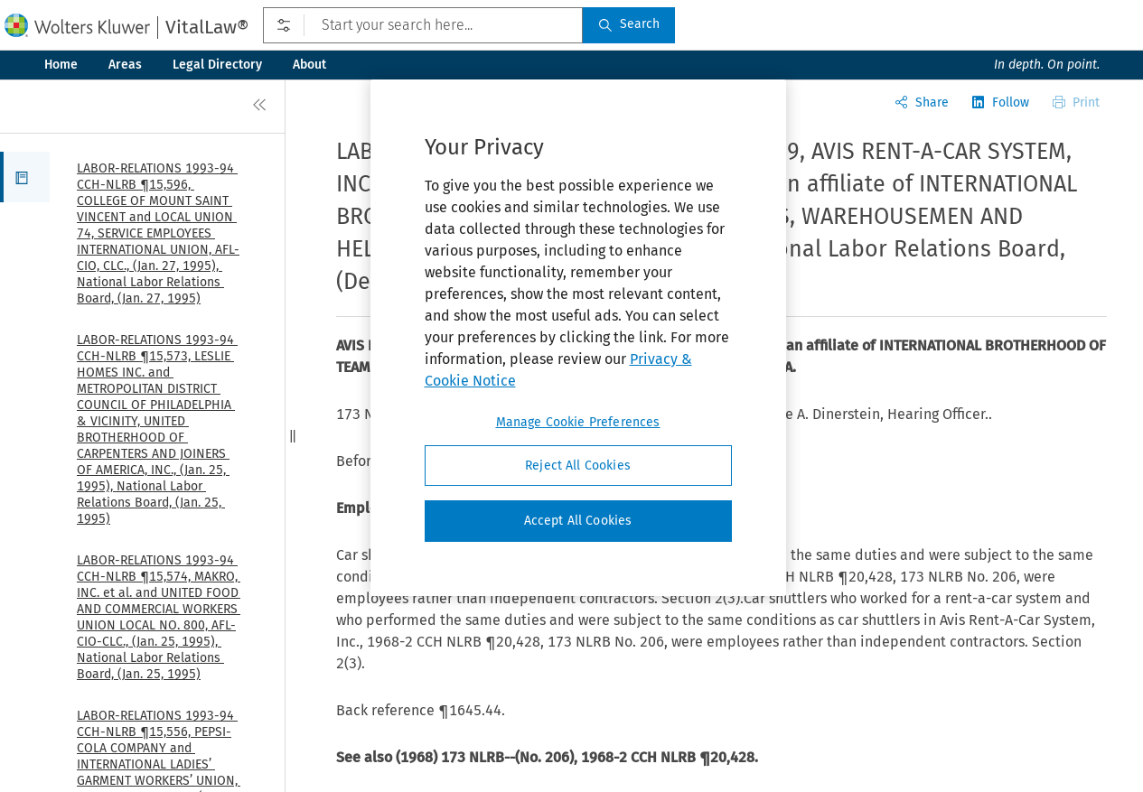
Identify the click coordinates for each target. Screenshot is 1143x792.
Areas (125, 64)
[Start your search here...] (423, 25)
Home (61, 64)
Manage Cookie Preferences (578, 422)
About (309, 64)
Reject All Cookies (578, 465)
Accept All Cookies (578, 520)
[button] (25, 177)
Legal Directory (217, 64)
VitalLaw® (206, 27)
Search (629, 24)
